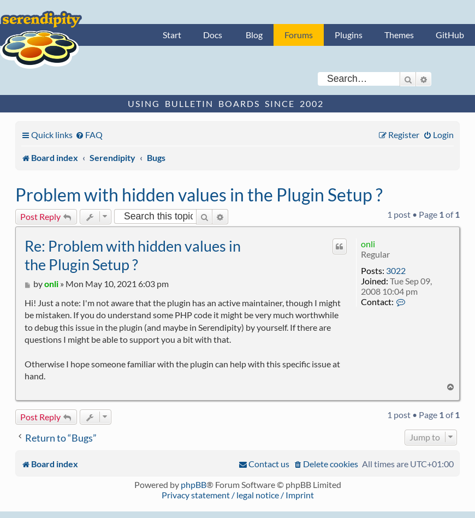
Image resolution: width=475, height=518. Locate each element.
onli (368, 244)
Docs (212, 34)
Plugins (349, 34)
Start (172, 34)
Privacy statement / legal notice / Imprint (238, 495)
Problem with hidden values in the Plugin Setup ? (199, 194)
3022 (396, 270)
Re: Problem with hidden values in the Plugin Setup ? (133, 255)
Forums (298, 34)
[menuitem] (89, 134)
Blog (254, 34)
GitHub (450, 34)
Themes (399, 34)
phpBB (193, 484)
